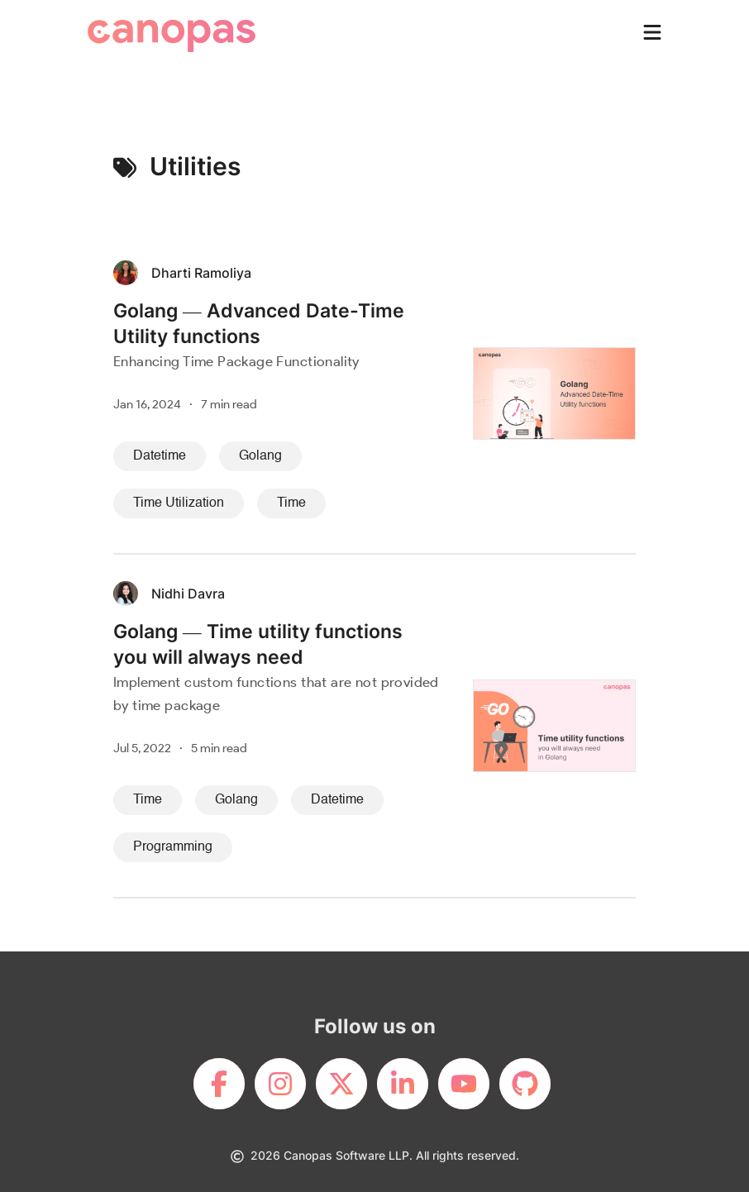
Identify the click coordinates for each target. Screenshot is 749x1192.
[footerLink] (219, 1083)
